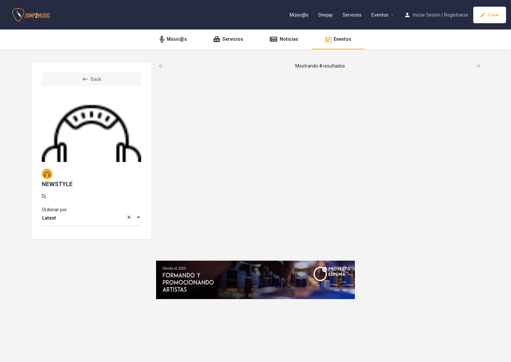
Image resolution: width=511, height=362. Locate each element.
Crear (489, 15)
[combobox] (91, 218)
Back (91, 79)
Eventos (379, 15)
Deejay (325, 15)
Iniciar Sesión (426, 15)
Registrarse (456, 15)
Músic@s (299, 15)
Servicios (352, 15)
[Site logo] (32, 14)
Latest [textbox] (87, 218)
